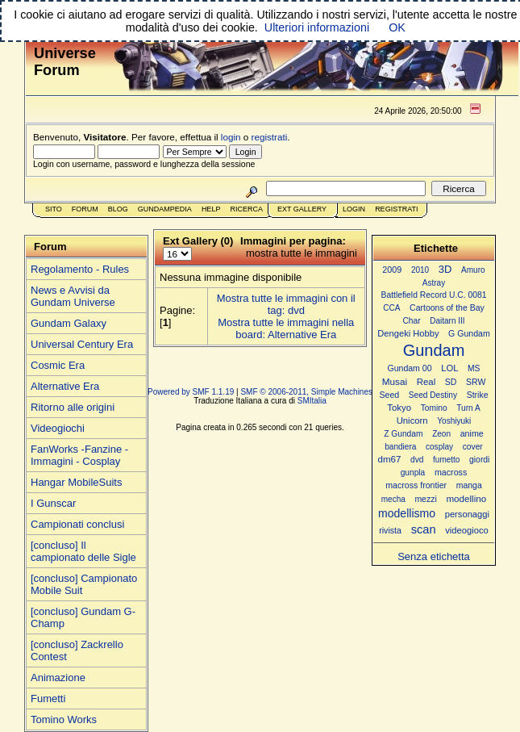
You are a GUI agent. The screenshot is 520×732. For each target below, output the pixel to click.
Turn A (468, 408)
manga (469, 485)
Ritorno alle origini (72, 407)
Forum (85, 209)
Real (426, 382)
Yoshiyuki (454, 420)
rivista (390, 530)
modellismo (406, 513)
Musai (394, 381)
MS (474, 368)
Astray (433, 282)
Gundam (434, 350)
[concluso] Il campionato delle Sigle (83, 551)
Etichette (436, 248)
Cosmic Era (58, 365)
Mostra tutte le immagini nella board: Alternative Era (286, 328)
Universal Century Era (82, 344)
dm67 (389, 459)
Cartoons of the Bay (447, 307)
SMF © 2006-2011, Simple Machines (306, 391)
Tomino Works (64, 719)
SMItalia (312, 400)
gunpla (413, 472)
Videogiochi (58, 428)
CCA (391, 307)
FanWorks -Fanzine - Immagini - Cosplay (79, 455)
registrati (270, 137)
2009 (391, 269)
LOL (449, 368)
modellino (466, 498)
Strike (478, 395)
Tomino (434, 408)
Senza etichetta (433, 556)
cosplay (439, 446)
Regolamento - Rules (80, 269)
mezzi (425, 499)
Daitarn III (447, 320)
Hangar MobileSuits (76, 482)
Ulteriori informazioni (316, 27)
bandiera (400, 446)
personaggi (467, 514)
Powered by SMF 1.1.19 (191, 391)
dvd (416, 459)
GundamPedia (165, 209)
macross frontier (416, 485)
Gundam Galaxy (68, 323)
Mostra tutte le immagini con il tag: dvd (286, 304)
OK (397, 27)
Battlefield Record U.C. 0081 (434, 295)
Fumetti (48, 698)
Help (211, 209)
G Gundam (469, 333)
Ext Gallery (302, 209)
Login (354, 209)
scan (423, 529)
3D (445, 269)
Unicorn (412, 420)
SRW (475, 382)
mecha (393, 499)
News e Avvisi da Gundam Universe (73, 296)
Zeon (441, 433)
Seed (389, 394)
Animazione (58, 677)
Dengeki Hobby (408, 333)
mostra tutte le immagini (301, 253)
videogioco (467, 530)
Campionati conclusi (77, 524)
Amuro (473, 270)
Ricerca (246, 209)
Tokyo (399, 407)
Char (411, 320)
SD (451, 382)
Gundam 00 (410, 368)
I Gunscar (53, 503)
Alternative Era (65, 386)
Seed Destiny (433, 395)
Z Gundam (403, 433)
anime (472, 433)
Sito (53, 209)
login (231, 137)
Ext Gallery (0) (198, 241)
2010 (420, 270)
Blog (118, 209)
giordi (479, 459)
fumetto (446, 459)
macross (451, 472)
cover (473, 446)
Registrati (396, 209)
